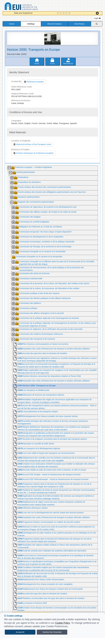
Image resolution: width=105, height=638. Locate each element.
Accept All (20, 632)
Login (97, 18)
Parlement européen (34, 81)
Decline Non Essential (52, 632)
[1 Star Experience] (58, 13)
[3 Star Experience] (64, 13)
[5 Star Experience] (69, 13)
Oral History (79, 24)
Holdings (30, 24)
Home (11, 24)
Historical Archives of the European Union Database (29, 6)
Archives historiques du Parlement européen (33, 153)
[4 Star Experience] (66, 13)
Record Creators (54, 24)
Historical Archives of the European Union (32, 144)
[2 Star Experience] (61, 13)
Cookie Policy (62, 623)
